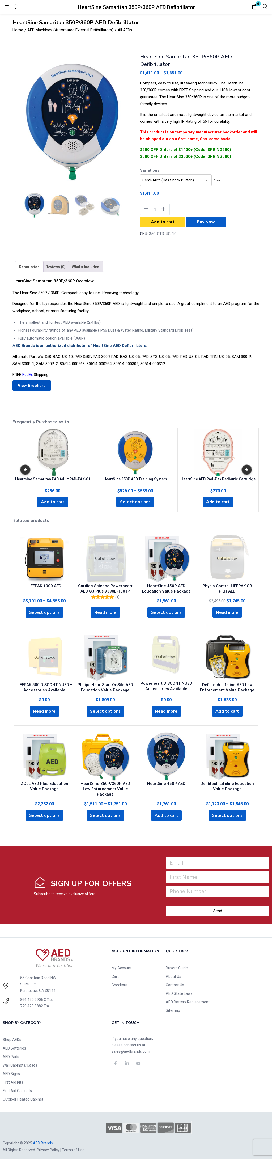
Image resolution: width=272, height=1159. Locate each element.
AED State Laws (179, 990)
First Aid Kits (13, 1079)
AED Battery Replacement (188, 998)
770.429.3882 (31, 1002)
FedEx (27, 374)
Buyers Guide (177, 964)
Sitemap (173, 1007)
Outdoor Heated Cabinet (23, 1096)
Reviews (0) (56, 267)
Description (29, 267)
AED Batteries (14, 1045)
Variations (149, 170)
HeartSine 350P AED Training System (135, 478)
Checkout (120, 981)
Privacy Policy (48, 1146)
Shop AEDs (12, 1036)
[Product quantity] (154, 209)
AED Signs (11, 1070)
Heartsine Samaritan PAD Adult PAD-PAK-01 (52, 478)
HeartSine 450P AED (166, 784)
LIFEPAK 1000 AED (44, 585)
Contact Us (175, 981)
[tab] (29, 266)
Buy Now (206, 222)
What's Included (85, 267)
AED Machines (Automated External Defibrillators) (70, 30)
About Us (173, 973)
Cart (115, 973)
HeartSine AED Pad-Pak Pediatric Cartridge (218, 478)
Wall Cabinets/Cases (20, 1062)
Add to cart (163, 222)
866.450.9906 (31, 996)
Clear (217, 180)
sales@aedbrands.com (131, 1048)
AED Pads (11, 1053)
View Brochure (32, 385)
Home (17, 30)
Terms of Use (73, 1146)
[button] (255, 7)
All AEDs (125, 30)
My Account (121, 964)
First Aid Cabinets (17, 1087)
